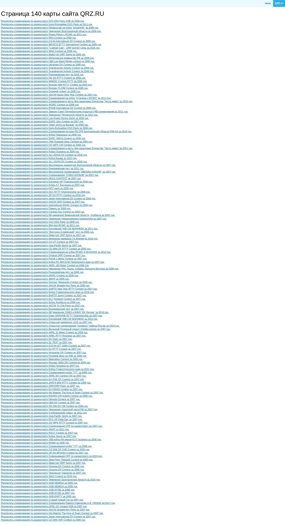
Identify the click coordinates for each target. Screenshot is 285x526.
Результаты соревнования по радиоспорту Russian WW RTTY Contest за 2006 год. (46, 84)
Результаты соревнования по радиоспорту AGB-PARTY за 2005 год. (38, 496)
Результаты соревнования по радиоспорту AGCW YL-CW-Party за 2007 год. (43, 305)
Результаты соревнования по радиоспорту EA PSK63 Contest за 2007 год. (42, 389)
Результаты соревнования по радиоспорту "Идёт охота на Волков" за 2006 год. (45, 125)
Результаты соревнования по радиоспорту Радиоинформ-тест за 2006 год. (42, 272)
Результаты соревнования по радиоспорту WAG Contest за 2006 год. (39, 51)
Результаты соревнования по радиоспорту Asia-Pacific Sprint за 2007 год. (41, 245)
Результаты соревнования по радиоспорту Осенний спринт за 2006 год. (41, 91)
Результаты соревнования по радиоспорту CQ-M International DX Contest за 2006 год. (48, 41)
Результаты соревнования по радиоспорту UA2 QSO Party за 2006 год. (40, 222)
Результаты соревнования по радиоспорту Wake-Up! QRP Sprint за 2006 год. (43, 54)
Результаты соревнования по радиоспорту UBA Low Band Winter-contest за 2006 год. (48, 61)
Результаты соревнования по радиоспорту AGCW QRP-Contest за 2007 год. (43, 202)
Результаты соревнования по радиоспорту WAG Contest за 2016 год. (39, 476)
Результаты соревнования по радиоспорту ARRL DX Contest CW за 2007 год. (43, 376)
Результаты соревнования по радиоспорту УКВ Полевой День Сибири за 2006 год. (47, 141)
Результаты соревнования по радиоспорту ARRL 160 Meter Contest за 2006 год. (45, 265)
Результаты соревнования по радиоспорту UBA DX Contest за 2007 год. (40, 402)
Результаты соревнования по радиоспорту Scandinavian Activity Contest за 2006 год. (47, 68)
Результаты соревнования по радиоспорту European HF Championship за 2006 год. (47, 181)
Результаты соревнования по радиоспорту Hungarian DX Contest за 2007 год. (43, 352)
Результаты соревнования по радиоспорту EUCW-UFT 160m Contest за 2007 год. (46, 345)
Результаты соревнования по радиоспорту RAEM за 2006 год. (35, 443)
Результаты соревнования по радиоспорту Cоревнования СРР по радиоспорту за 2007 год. (51, 426)
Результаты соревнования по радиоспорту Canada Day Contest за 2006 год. (43, 212)
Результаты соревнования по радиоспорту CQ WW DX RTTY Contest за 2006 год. (46, 248)
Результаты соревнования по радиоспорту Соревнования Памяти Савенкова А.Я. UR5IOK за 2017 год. (58, 503)
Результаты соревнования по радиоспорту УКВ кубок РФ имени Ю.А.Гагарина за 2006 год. (51, 439)
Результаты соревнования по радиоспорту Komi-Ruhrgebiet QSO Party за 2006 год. (47, 128)
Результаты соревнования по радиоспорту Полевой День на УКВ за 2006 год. (44, 356)
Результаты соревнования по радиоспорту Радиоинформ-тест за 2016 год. (42, 74)
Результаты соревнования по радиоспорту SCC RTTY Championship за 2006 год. (45, 192)
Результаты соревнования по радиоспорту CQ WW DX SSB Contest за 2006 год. (45, 449)
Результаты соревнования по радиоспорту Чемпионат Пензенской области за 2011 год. (49, 115)
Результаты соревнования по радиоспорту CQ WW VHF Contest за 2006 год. (43, 520)
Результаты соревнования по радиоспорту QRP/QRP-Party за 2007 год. (40, 386)
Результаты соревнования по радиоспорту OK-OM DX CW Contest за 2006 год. (44, 406)
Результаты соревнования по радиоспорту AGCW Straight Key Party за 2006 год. (45, 285)
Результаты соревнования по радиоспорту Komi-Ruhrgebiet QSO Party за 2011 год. (47, 24)
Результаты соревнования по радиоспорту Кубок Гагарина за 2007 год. (40, 366)
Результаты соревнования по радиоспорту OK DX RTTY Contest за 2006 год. (43, 78)
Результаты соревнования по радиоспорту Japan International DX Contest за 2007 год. (48, 516)
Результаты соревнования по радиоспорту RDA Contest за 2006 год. (38, 38)
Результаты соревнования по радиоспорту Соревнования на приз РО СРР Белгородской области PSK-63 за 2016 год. (66, 131)
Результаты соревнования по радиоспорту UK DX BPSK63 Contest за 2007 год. (45, 453)
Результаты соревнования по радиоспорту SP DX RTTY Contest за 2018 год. (43, 195)
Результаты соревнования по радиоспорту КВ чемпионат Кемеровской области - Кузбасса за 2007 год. (58, 215)
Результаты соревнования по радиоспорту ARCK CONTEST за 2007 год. (41, 178)
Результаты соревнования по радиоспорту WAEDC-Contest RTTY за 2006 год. (44, 81)
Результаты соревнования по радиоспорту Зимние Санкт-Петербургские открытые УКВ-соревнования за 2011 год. (64, 111)
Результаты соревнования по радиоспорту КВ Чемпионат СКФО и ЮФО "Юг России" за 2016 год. (55, 312)
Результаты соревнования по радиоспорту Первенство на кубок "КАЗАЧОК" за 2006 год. (50, 27)
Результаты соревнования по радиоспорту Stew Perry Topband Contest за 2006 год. (47, 459)
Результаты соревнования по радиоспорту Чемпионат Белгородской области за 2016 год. (50, 479)
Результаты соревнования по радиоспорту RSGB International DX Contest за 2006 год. (48, 108)
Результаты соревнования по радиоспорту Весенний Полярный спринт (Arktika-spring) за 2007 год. (55, 329)
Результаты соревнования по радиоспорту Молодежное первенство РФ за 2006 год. (47, 58)
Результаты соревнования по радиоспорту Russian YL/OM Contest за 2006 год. (44, 88)
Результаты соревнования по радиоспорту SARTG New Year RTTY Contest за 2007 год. (49, 289)
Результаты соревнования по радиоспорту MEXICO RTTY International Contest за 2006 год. (51, 44)
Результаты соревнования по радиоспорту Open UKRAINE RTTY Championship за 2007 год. (51, 315)
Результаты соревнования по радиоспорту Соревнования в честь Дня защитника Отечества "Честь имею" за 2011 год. (67, 148)
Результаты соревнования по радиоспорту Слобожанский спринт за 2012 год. (44, 412)
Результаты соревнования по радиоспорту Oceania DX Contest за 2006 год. (42, 466)
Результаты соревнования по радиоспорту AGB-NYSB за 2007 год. (38, 493)
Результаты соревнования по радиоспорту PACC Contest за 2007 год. (39, 433)
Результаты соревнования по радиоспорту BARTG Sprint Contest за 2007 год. (44, 295)
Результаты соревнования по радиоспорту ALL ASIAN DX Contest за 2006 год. (44, 155)
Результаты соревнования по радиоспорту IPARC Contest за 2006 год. (40, 275)
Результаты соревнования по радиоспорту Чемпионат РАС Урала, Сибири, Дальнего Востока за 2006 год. (60, 268)
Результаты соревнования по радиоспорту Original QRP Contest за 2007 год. (43, 255)
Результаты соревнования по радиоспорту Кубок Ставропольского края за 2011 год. (47, 369)
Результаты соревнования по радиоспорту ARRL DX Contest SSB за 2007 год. (44, 506)
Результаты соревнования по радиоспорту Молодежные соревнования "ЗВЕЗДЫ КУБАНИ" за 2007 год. (58, 171)
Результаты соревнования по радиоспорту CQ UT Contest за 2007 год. (40, 242)
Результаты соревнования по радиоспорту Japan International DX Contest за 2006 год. (48, 198)
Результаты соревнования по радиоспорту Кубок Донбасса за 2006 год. (40, 302)
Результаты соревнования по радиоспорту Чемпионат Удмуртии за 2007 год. (43, 473)
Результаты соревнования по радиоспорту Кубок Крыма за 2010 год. (39, 158)
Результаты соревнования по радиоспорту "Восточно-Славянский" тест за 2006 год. (47, 232)
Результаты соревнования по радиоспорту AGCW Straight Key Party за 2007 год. (45, 509)
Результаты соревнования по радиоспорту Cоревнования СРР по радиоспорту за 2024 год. (51, 456)
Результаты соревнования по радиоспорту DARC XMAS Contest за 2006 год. (43, 138)
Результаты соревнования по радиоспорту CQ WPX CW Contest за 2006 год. (43, 145)
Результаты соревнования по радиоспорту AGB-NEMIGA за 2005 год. (39, 483)
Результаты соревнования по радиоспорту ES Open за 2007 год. (36, 339)
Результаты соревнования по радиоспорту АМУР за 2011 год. (35, 429)
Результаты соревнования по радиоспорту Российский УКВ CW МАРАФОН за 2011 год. (49, 228)
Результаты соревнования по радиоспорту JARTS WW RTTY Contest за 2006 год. (46, 382)
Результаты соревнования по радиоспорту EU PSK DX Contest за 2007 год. (42, 379)
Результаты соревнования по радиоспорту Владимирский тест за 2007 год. (42, 309)
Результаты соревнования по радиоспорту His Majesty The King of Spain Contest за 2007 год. (52, 392)
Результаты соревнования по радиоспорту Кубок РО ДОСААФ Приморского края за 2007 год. (53, 262)
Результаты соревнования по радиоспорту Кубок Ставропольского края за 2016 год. (47, 292)
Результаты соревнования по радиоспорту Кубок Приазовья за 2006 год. (41, 135)
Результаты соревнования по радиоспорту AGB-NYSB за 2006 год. (38, 489)
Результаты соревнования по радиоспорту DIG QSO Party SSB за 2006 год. (42, 21)
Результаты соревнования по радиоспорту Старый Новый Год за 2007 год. (42, 499)
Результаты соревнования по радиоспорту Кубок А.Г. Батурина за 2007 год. (43, 185)
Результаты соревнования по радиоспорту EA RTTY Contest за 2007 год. (41, 349)
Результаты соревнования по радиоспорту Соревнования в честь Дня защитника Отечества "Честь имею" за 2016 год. (67, 101)
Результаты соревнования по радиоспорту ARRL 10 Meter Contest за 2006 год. (44, 332)
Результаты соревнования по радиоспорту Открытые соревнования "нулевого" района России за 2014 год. (60, 325)
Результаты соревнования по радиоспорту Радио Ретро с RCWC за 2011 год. (44, 34)
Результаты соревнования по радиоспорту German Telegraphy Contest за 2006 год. (46, 282)
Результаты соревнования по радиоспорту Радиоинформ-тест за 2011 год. (42, 168)
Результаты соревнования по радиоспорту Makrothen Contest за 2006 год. (42, 359)
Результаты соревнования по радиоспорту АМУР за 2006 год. (35, 279)
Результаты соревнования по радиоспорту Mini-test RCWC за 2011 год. (40, 225)
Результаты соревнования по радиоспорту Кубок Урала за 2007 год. (38, 436)
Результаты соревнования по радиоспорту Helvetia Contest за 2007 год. (40, 399)
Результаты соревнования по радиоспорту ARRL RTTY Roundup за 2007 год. (43, 335)
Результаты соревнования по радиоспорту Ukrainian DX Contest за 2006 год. (43, 64)
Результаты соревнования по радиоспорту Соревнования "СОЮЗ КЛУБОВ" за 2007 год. (50, 175)
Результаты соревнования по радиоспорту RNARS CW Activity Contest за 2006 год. (47, 396)
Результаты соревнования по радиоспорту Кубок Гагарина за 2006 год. (40, 151)
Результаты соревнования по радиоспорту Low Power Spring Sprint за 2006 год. (45, 118)
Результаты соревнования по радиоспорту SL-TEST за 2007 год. (36, 342)
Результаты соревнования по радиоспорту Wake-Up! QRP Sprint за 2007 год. (43, 235)
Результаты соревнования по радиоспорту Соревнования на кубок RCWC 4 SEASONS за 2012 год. (56, 252)
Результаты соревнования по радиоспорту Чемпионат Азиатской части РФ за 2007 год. (49, 409)
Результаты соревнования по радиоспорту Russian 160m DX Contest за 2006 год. (46, 362)
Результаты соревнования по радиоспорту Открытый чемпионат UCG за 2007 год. (46, 322)
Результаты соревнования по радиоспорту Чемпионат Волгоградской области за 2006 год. (51, 31)
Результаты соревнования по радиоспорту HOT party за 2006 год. (37, 188)
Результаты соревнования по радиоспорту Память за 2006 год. (36, 208)
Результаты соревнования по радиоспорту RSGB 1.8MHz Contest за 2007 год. (44, 258)
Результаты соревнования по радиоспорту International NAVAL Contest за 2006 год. (47, 205)
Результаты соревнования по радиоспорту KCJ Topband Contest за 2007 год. (43, 299)
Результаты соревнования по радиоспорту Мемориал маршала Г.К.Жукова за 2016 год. (49, 238)
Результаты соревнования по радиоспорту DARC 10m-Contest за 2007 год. (42, 121)
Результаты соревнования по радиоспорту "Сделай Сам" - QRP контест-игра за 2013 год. (50, 48)
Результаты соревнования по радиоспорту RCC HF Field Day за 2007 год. (41, 419)
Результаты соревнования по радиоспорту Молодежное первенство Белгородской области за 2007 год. (58, 165)
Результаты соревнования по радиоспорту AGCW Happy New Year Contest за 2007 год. (49, 94)
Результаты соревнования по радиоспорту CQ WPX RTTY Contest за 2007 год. (44, 422)
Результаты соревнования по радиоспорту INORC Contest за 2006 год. (40, 104)
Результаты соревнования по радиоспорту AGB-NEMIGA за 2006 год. (39, 486)
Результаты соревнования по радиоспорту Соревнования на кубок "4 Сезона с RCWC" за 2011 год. (56, 98)
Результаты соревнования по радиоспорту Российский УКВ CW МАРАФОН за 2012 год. (49, 319)
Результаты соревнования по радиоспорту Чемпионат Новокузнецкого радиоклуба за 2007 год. (54, 218)
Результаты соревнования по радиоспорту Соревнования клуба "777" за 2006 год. (46, 372)
